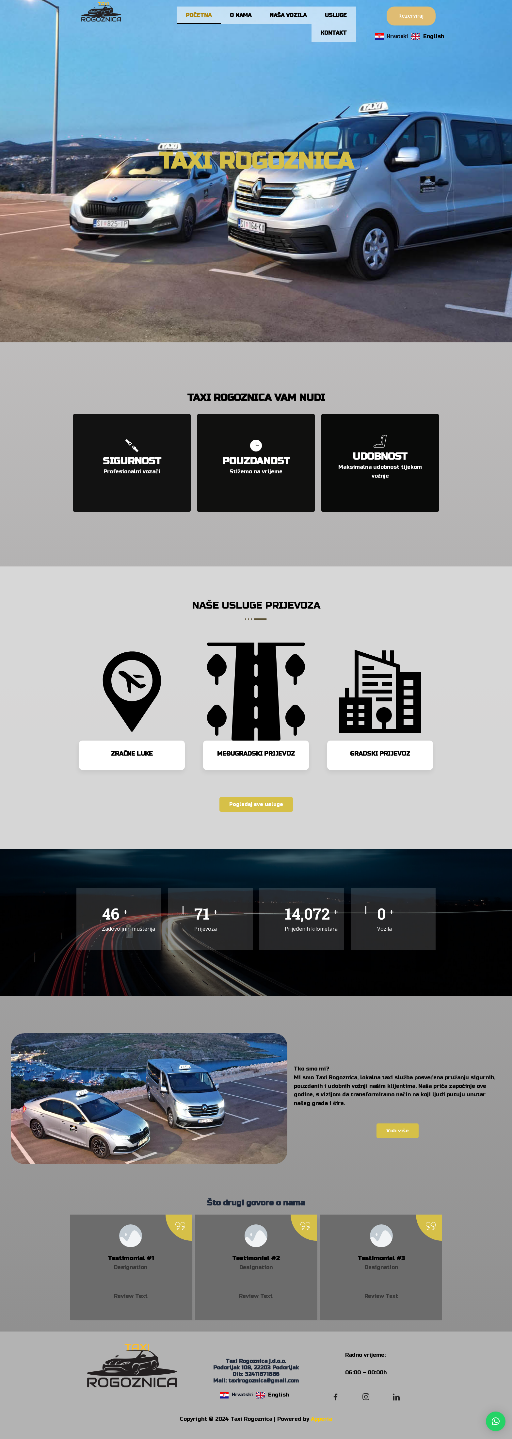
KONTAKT (334, 39)
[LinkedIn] (396, 1397)
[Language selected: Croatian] (411, 36)
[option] (427, 36)
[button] (495, 1421)
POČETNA (199, 17)
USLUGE (336, 17)
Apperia (321, 1419)
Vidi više (397, 1138)
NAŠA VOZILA (288, 17)
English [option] (433, 36)
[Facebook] (335, 1397)
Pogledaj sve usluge (256, 812)
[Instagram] (366, 1397)
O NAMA (240, 17)
